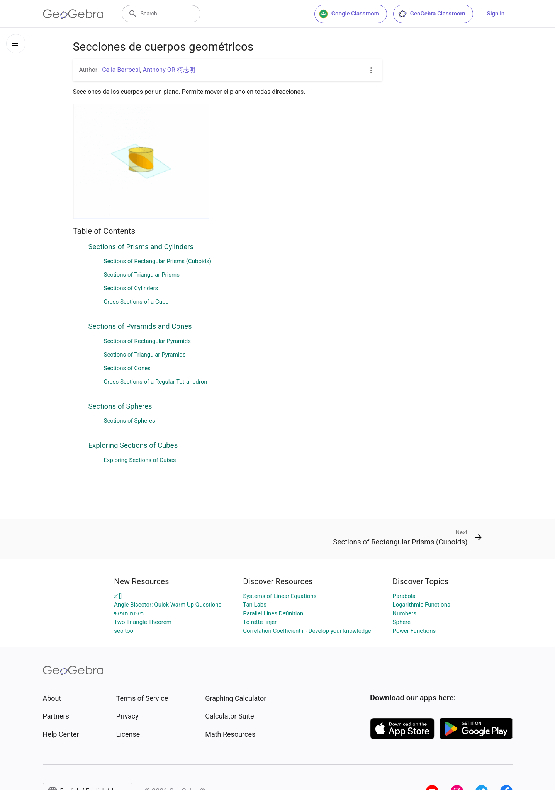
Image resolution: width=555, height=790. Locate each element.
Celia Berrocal (121, 69)
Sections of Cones (127, 368)
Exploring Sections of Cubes (133, 445)
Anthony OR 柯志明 (169, 69)
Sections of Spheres (120, 406)
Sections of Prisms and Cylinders (141, 247)
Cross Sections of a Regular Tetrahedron (155, 381)
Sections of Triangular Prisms (142, 274)
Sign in (496, 13)
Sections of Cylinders (131, 288)
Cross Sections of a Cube (136, 301)
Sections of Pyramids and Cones (140, 326)
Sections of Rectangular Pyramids (147, 341)
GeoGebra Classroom (431, 14)
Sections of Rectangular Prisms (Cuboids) (158, 261)
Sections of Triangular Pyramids (145, 354)
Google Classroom (349, 14)
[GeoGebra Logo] (73, 14)
